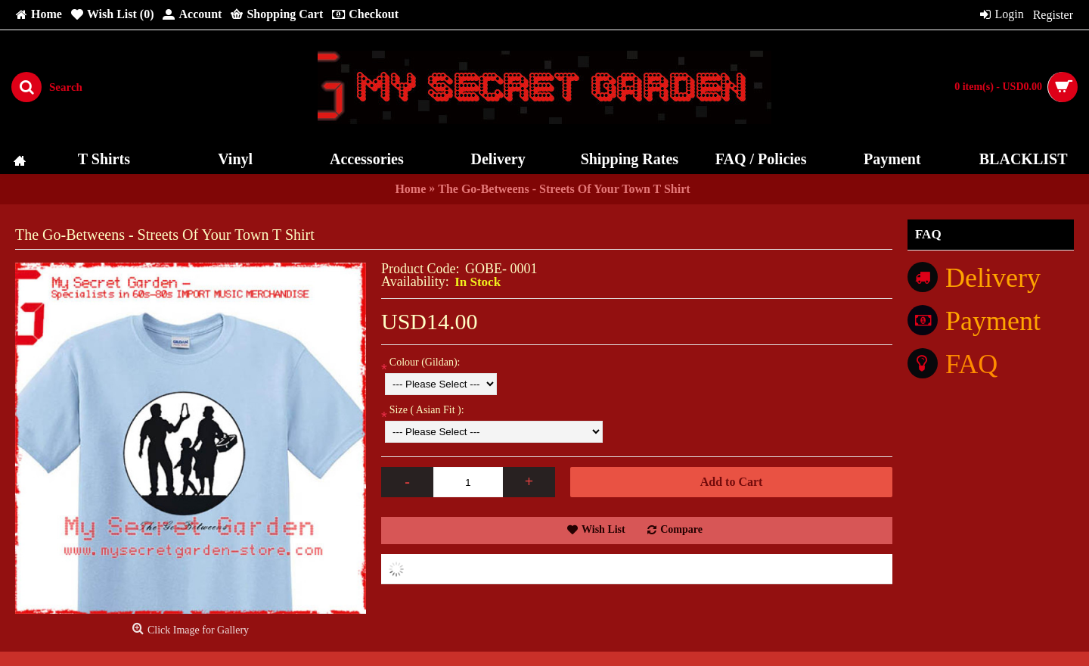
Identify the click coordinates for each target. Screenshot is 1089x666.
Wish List (603, 529)
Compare (681, 529)
